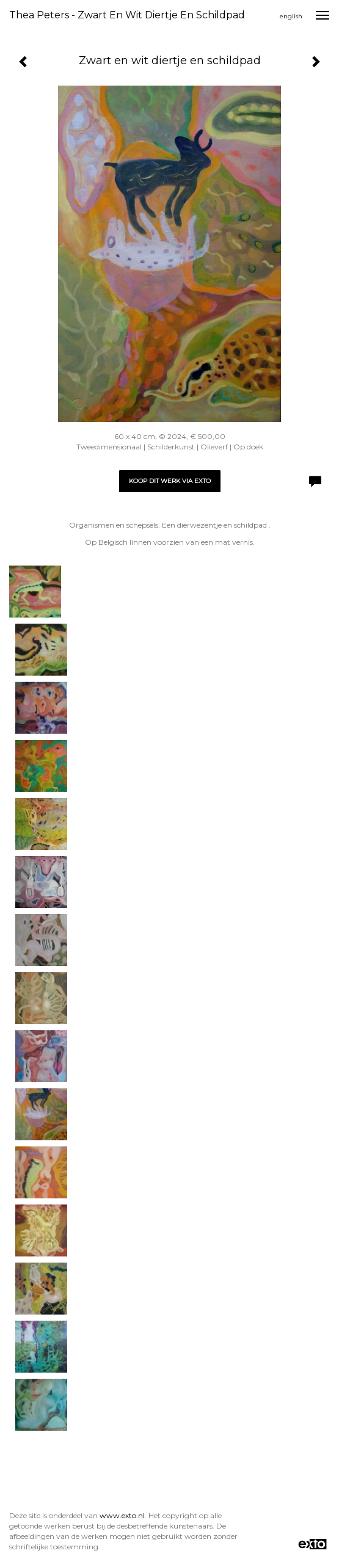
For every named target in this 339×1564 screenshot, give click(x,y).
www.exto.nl (122, 1515)
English (291, 16)
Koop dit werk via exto (170, 481)
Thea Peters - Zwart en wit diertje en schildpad (127, 15)
